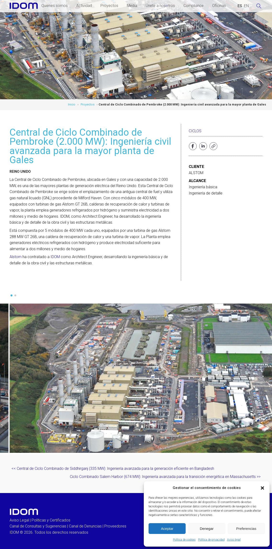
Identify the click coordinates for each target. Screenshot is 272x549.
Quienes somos (54, 5)
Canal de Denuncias (85, 526)
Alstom (16, 257)
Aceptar (167, 529)
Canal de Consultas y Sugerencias (38, 526)
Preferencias (246, 529)
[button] (262, 488)
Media (132, 5)
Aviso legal (234, 539)
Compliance (193, 5)
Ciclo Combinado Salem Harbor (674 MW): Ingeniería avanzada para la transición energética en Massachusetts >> (165, 476)
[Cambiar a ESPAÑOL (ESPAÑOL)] (240, 6)
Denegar (207, 529)
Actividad (84, 5)
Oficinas (219, 5)
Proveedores (115, 526)
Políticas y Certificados (51, 520)
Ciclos (195, 131)
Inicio (71, 104)
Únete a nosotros (160, 5)
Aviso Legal (19, 520)
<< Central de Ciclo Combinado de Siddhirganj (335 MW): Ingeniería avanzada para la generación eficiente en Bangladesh (112, 468)
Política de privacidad (211, 539)
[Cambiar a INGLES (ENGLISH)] (246, 6)
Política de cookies (184, 539)
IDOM (55, 257)
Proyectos (109, 5)
